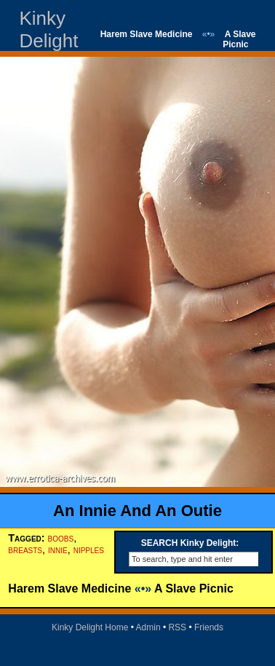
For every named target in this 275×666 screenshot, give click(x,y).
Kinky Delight (48, 29)
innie (58, 549)
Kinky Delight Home (90, 627)
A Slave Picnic (239, 39)
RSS (177, 627)
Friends (208, 627)
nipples (88, 549)
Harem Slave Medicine (146, 34)
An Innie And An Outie (137, 511)
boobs (61, 538)
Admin (148, 627)
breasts (25, 549)
